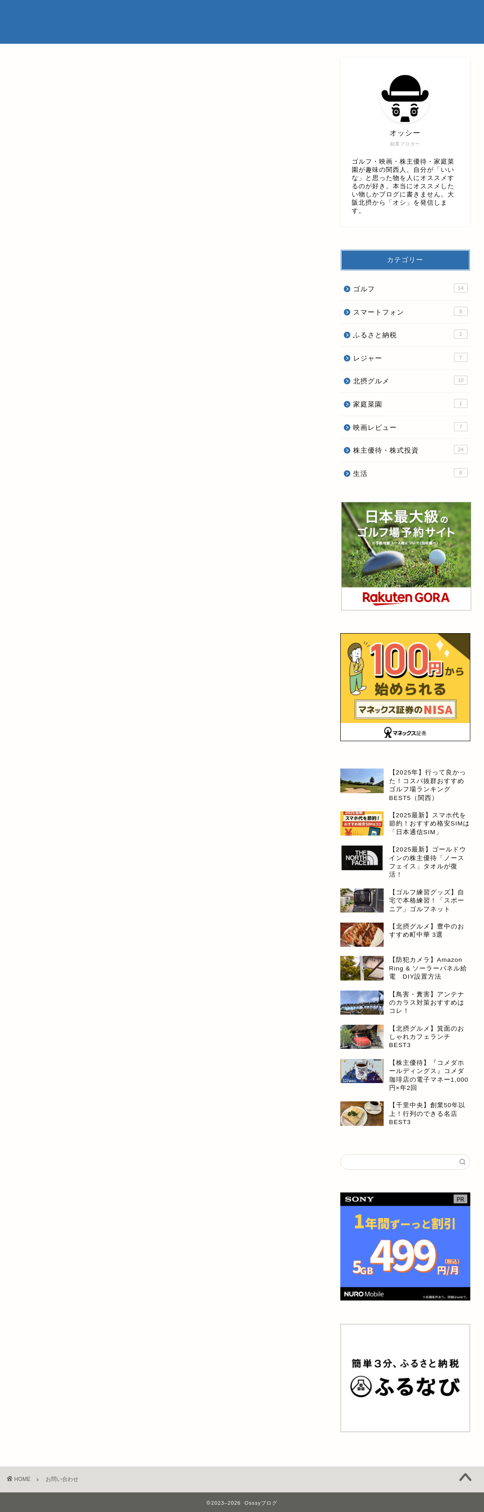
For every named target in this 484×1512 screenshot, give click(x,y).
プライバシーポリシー (368, 14)
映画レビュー (410, 426)
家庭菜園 (410, 403)
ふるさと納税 (410, 334)
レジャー (410, 357)
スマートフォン (410, 311)
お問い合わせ (430, 14)
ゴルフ (410, 288)
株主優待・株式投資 (410, 449)
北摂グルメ (410, 380)
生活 (410, 472)
